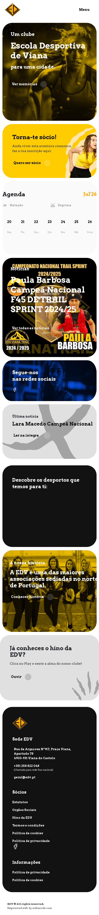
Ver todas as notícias (35, 328)
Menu (84, 10)
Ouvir (21, 677)
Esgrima (64, 205)
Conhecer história (32, 597)
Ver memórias (29, 84)
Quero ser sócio (32, 163)
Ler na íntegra (31, 435)
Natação (16, 205)
